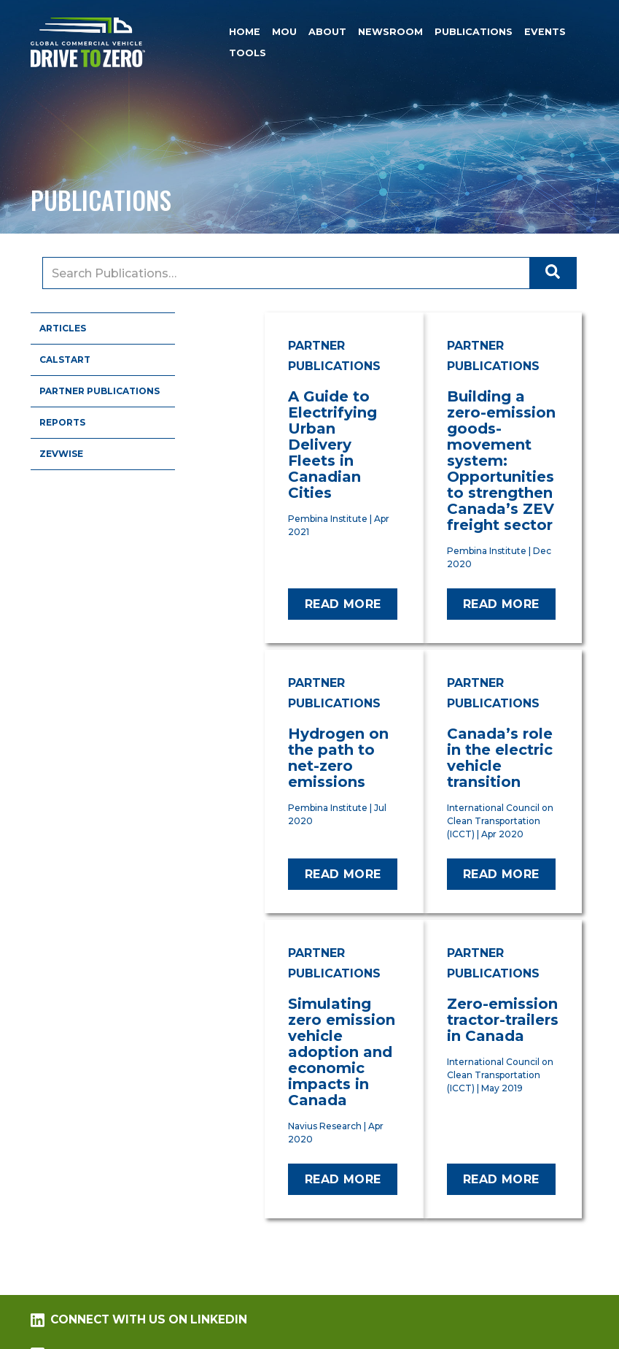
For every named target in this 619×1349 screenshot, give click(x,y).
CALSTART (64, 359)
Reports (62, 422)
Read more (343, 604)
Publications (474, 31)
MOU (284, 31)
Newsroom (390, 31)
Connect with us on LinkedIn (138, 1320)
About (327, 31)
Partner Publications (99, 390)
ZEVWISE (61, 453)
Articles (62, 328)
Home (244, 31)
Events (545, 31)
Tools (247, 52)
